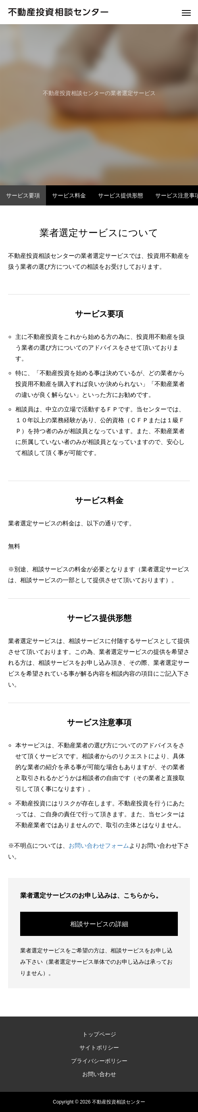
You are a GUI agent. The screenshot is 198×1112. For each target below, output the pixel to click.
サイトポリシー (99, 1047)
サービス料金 (69, 195)
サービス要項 (23, 195)
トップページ (99, 1034)
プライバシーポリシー (99, 1061)
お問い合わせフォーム (99, 845)
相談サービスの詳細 (99, 924)
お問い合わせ (99, 1074)
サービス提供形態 (120, 195)
